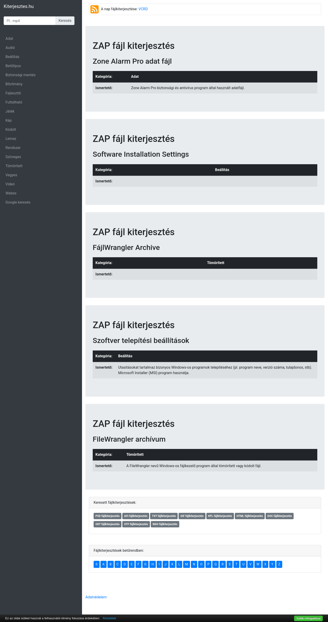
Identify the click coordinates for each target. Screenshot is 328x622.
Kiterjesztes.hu (19, 6)
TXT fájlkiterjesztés (164, 516)
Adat (9, 38)
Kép (8, 120)
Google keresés (18, 202)
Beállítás (12, 57)
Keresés (65, 20)
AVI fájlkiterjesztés (135, 516)
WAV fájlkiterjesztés (165, 524)
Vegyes (11, 175)
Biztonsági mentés (20, 75)
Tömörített (14, 166)
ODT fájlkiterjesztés (107, 524)
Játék (9, 111)
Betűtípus (13, 66)
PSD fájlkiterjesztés (107, 516)
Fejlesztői (13, 93)
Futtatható (13, 102)
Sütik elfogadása (308, 618)
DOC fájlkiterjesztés (279, 516)
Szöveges (13, 157)
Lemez (10, 138)
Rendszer (12, 148)
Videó (10, 184)
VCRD (143, 9)
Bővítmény (14, 84)
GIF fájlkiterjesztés (191, 516)
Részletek (109, 618)
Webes (10, 193)
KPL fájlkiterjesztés (220, 516)
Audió (10, 47)
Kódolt (10, 129)
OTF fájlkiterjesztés (136, 524)
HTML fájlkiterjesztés (250, 516)
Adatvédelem (96, 597)
